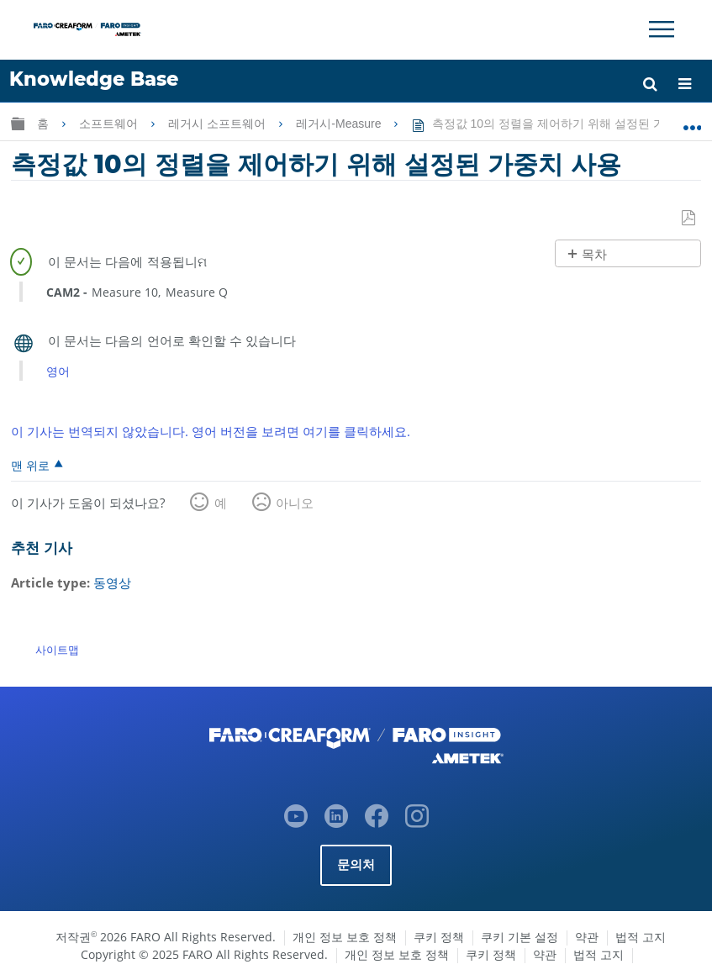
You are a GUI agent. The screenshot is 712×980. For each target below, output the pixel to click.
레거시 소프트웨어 (218, 123)
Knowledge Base (93, 79)
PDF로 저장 (689, 218)
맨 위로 (30, 464)
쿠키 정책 (439, 937)
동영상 (112, 582)
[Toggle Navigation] (661, 29)
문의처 (356, 864)
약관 (587, 937)
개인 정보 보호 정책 (345, 937)
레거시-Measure (340, 123)
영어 (58, 371)
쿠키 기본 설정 (519, 937)
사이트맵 (57, 649)
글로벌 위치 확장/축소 (692, 120)
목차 (594, 254)
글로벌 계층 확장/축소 (17, 123)
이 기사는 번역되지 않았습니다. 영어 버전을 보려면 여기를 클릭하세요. (210, 431)
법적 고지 (640, 937)
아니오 (295, 502)
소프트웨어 (110, 123)
